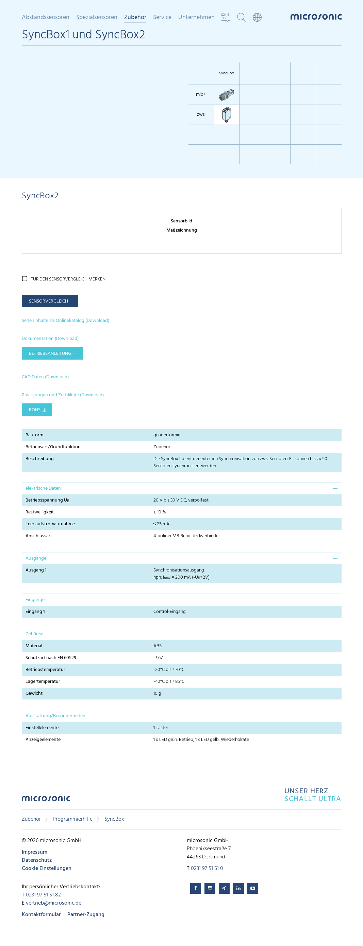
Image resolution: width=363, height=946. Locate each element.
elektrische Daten (43, 488)
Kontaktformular (41, 914)
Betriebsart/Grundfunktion (53, 447)
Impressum (34, 852)
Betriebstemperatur (45, 670)
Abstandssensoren (45, 18)
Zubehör (135, 18)
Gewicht (34, 693)
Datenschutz (37, 860)
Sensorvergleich (48, 301)
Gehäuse (34, 634)
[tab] (182, 488)
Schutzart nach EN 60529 (51, 658)
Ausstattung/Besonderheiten (55, 716)
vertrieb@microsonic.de (53, 903)
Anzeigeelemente (43, 740)
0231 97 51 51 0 (207, 868)
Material (34, 646)
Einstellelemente (42, 728)
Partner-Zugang (85, 914)
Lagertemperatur (43, 682)
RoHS (34, 410)
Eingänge (35, 599)
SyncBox (114, 819)
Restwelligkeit (40, 512)
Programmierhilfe (73, 819)
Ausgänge (36, 558)
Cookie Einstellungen (46, 868)
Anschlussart (39, 536)
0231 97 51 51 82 (43, 895)
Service (162, 18)
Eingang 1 (35, 612)
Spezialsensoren (96, 18)
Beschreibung (40, 459)
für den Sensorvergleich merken (68, 279)
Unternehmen (196, 18)
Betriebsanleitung (50, 354)
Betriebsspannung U (47, 500)
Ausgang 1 (36, 570)
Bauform (34, 435)
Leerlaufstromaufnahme (50, 524)
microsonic (46, 800)
